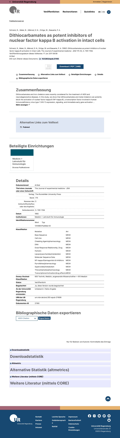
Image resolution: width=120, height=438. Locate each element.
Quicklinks (89, 11)
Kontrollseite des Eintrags (100, 342)
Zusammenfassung (26, 74)
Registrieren (107, 2)
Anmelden (97, 2)
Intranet (38, 427)
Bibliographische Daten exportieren (33, 78)
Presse (38, 424)
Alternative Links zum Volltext (53, 74)
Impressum (73, 417)
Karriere (38, 420)
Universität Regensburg (24, 2)
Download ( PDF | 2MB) (70, 66)
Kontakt (38, 417)
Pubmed (26, 127)
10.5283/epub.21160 (50, 59)
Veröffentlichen (51, 11)
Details (100, 74)
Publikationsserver (16, 21)
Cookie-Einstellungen (74, 428)
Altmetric (15, 363)
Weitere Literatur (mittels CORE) (26, 376)
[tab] (60, 356)
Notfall (54, 426)
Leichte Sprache (58, 417)
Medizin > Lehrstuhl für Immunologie (49, 217)
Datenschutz (73, 424)
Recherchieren (70, 11)
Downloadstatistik (19, 350)
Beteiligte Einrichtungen (81, 74)
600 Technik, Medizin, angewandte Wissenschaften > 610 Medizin (61, 276)
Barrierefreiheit (74, 420)
